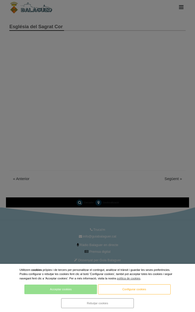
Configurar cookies (134, 289)
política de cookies (129, 278)
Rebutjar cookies (97, 303)
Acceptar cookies (61, 289)
